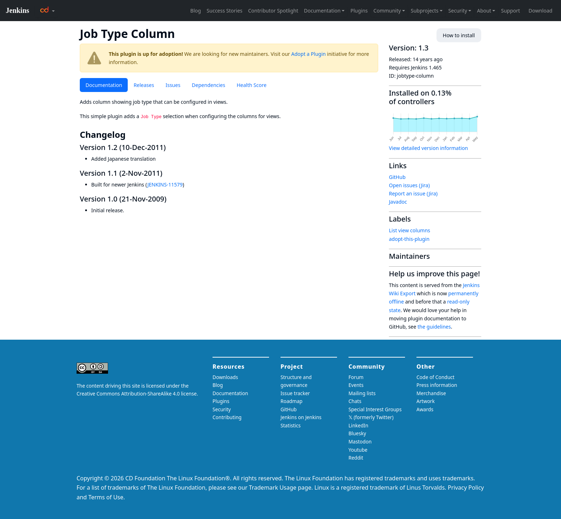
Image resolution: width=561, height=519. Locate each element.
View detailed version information (428, 148)
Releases (143, 85)
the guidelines (434, 326)
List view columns (409, 230)
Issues (173, 85)
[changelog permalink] (131, 134)
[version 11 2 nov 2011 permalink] (166, 173)
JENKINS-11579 (165, 184)
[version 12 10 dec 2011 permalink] (170, 147)
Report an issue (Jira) (413, 193)
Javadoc (398, 201)
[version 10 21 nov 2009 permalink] (170, 198)
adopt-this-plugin (409, 239)
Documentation (104, 85)
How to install (459, 35)
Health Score (251, 85)
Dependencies (208, 85)
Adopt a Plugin (308, 53)
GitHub (397, 177)
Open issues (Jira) (409, 185)
